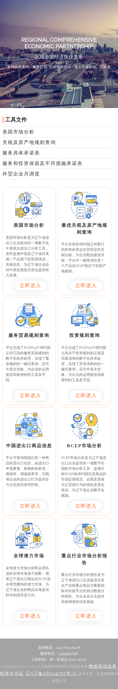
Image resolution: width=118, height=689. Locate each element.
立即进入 (30, 285)
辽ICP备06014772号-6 (52, 673)
